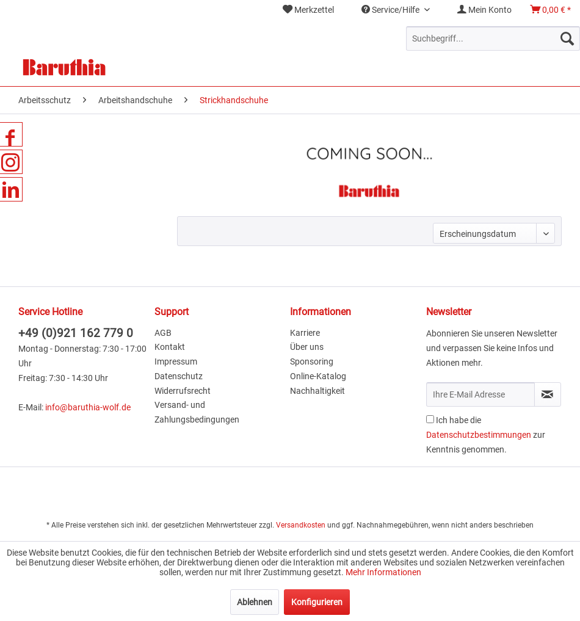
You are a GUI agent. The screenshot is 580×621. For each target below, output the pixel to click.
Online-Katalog (318, 376)
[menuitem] (308, 10)
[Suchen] (567, 38)
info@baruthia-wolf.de (88, 407)
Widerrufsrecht (182, 391)
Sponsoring (311, 361)
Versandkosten (300, 525)
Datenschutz (178, 376)
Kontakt (169, 347)
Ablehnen (254, 602)
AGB (163, 333)
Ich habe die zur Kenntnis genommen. (485, 434)
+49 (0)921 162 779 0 (75, 333)
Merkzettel (308, 10)
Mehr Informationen (383, 572)
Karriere (305, 333)
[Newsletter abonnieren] (548, 394)
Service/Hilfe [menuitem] (391, 10)
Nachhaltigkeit (317, 391)
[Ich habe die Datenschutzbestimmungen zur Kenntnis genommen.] (430, 419)
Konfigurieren (317, 602)
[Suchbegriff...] (493, 38)
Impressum (175, 361)
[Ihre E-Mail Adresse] (480, 394)
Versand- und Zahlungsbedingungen (196, 412)
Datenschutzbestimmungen (478, 435)
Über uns (307, 347)
